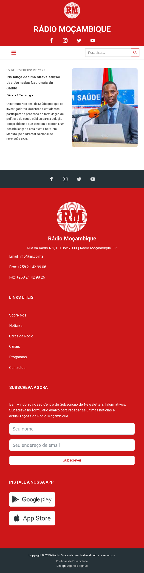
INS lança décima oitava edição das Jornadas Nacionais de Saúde (33, 82)
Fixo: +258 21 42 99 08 (27, 267)
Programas (18, 357)
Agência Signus (77, 565)
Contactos (17, 367)
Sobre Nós (17, 315)
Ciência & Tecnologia (19, 95)
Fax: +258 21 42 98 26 (27, 277)
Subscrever (72, 460)
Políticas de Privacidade (72, 561)
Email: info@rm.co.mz (26, 256)
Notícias (16, 325)
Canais (14, 346)
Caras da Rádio (21, 336)
